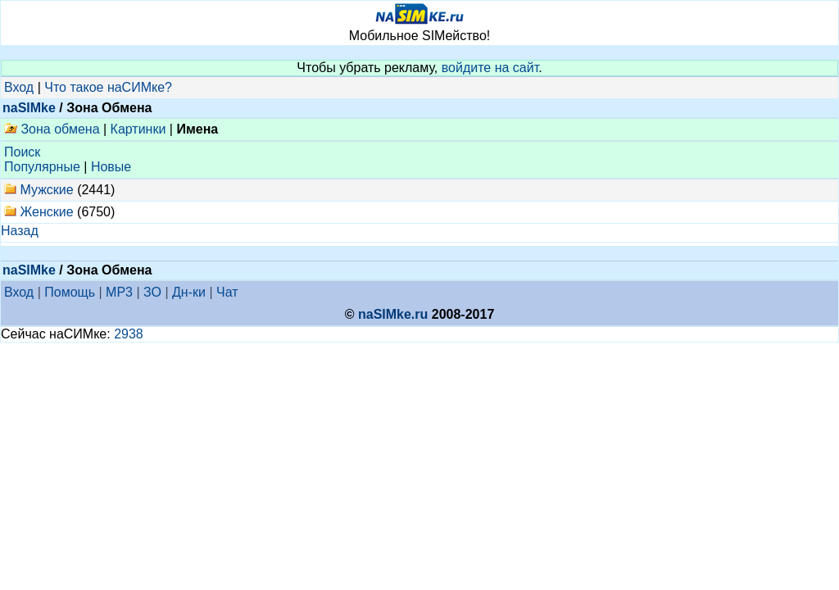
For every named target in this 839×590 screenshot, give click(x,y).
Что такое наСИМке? (108, 87)
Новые (111, 167)
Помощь (69, 292)
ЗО (152, 292)
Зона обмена (52, 129)
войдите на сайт (490, 68)
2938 (128, 334)
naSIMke (29, 108)
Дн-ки (189, 292)
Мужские (46, 190)
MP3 (119, 292)
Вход (19, 87)
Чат (227, 292)
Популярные (42, 167)
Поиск (22, 152)
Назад (20, 231)
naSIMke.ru (393, 314)
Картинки (138, 129)
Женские (46, 212)
